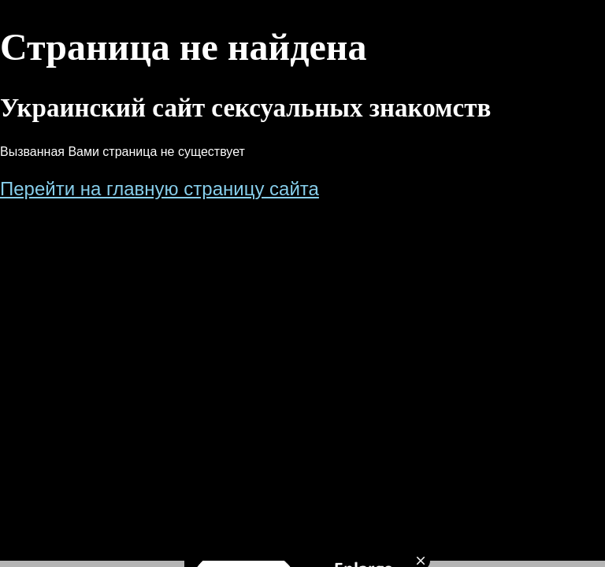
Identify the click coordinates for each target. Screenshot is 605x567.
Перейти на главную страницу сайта (159, 188)
